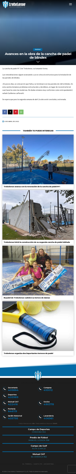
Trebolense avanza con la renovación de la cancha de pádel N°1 (32, 186)
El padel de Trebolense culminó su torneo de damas (27, 298)
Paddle (37, 49)
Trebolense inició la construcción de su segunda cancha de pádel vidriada (37, 242)
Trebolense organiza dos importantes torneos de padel (28, 353)
